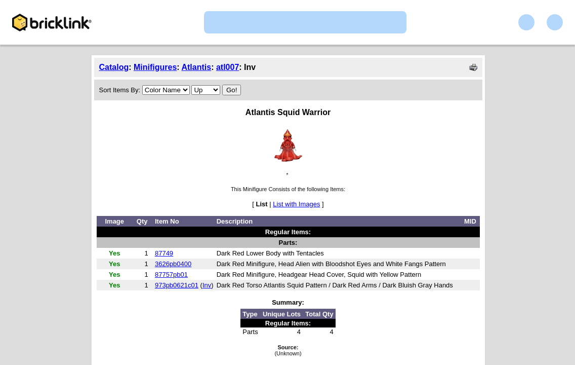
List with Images (296, 204)
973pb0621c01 (176, 285)
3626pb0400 (173, 264)
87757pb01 (171, 274)
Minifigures (155, 67)
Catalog (114, 67)
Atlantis (196, 67)
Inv (206, 285)
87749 (164, 253)
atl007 (227, 67)
